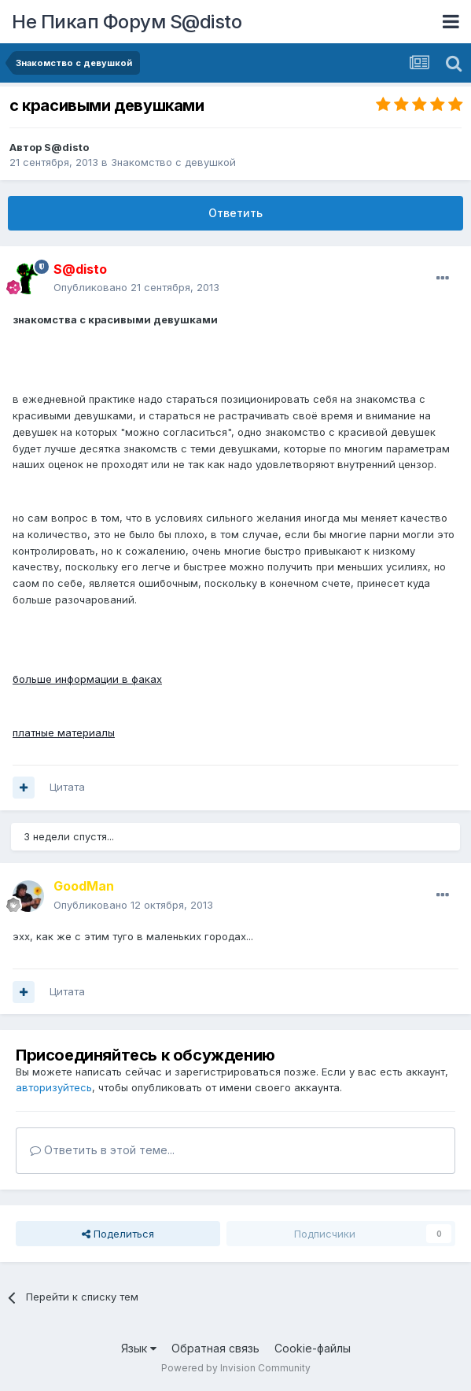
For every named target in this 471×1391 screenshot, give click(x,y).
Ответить (235, 213)
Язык (138, 1348)
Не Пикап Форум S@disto (126, 21)
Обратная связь (215, 1348)
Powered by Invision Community (236, 1368)
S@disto (66, 147)
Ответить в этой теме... (102, 1150)
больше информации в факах (87, 679)
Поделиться (118, 1233)
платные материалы (64, 732)
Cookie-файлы (312, 1348)
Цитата (67, 786)
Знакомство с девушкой (173, 162)
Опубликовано (136, 287)
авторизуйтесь (54, 1087)
